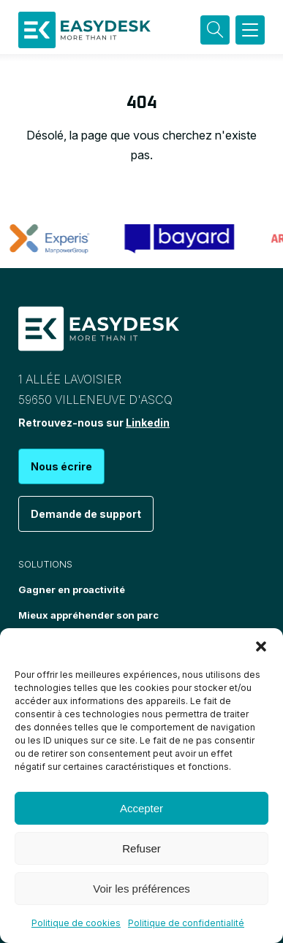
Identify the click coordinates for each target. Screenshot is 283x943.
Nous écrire (61, 466)
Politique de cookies (76, 922)
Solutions (45, 564)
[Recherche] (215, 30)
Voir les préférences (141, 888)
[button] (261, 646)
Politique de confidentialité (186, 922)
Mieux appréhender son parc (88, 615)
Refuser (141, 848)
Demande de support (86, 514)
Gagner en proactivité (71, 589)
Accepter (141, 808)
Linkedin (148, 422)
